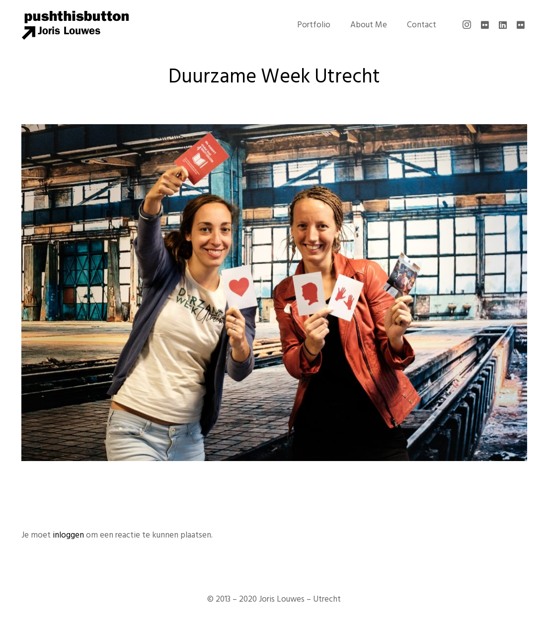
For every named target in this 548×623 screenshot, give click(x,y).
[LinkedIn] (503, 25)
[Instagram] (467, 25)
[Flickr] (485, 25)
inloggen (68, 535)
